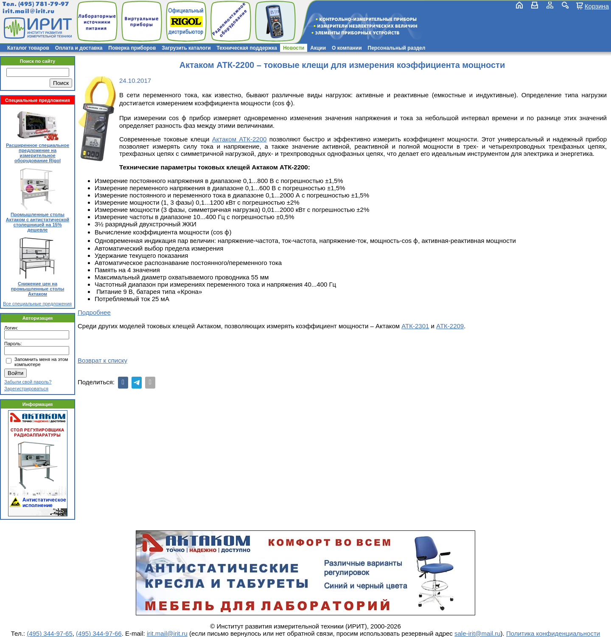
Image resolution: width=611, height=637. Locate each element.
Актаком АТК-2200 (239, 139)
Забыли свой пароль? (27, 381)
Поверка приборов (132, 48)
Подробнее (94, 312)
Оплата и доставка (79, 48)
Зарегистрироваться (26, 388)
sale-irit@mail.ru (477, 633)
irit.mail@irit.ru (29, 11)
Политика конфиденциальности (553, 633)
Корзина (597, 6)
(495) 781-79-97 (43, 4)
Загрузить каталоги (186, 48)
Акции (318, 48)
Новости (293, 48)
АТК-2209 (450, 326)
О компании (347, 48)
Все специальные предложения (37, 303)
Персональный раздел (397, 48)
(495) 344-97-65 (50, 633)
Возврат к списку (102, 360)
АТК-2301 (415, 326)
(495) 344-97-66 (99, 633)
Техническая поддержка (247, 48)
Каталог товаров (28, 48)
